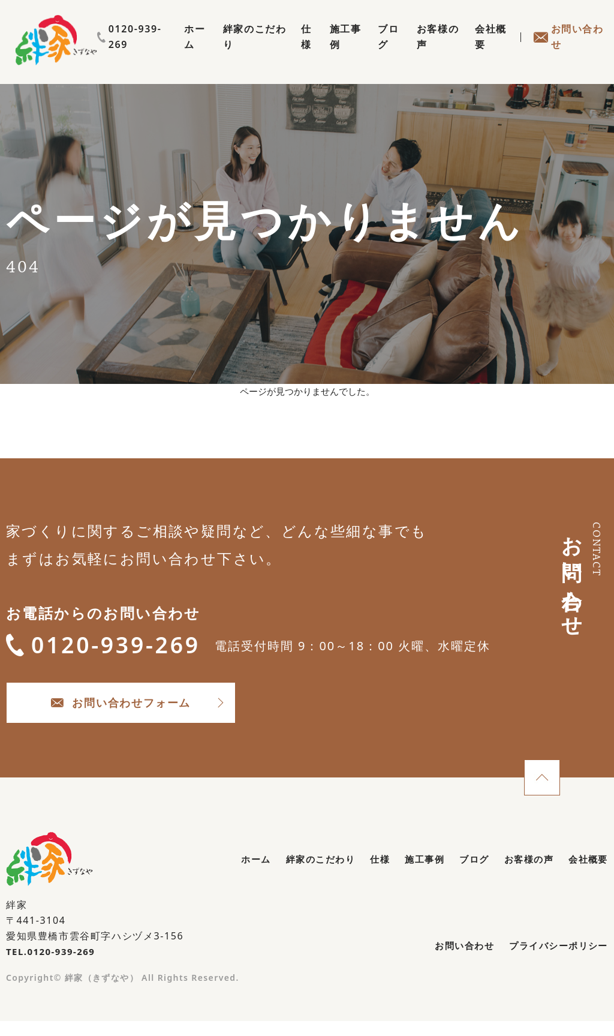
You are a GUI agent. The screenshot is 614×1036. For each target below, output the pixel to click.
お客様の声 (430, 50)
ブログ (379, 50)
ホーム (175, 50)
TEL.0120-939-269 (53, 967)
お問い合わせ (567, 50)
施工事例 (333, 50)
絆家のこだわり (236, 50)
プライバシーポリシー (555, 962)
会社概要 (487, 50)
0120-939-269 (566, 28)
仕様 (292, 50)
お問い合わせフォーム (156, 715)
